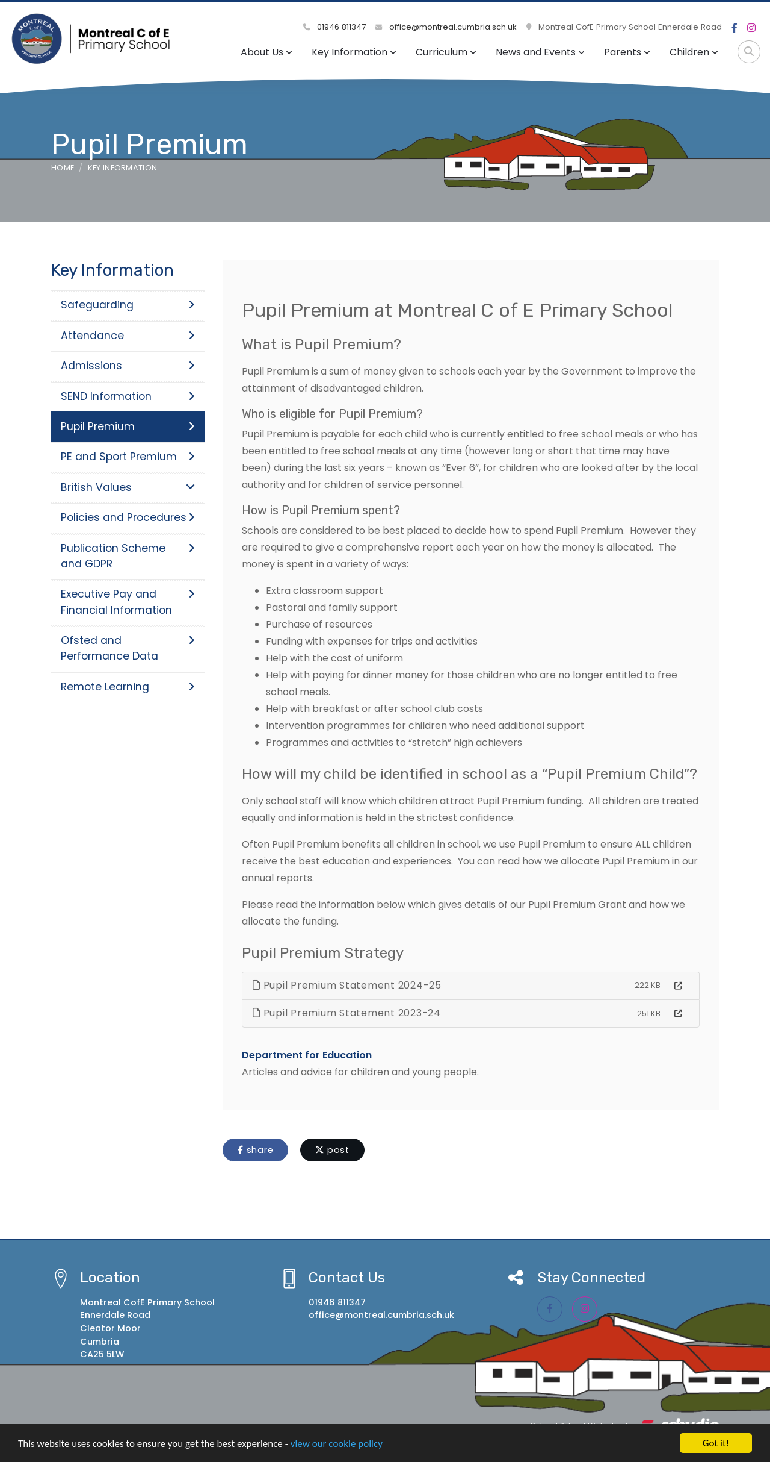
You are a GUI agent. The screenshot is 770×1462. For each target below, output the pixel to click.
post (332, 1150)
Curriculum (446, 52)
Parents (627, 52)
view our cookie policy (337, 1447)
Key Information (354, 52)
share (255, 1150)
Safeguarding (128, 305)
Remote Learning (128, 686)
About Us (266, 52)
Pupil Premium (128, 426)
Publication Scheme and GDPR (128, 556)
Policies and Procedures (128, 517)
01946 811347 (334, 27)
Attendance (128, 335)
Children (694, 52)
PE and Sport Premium (128, 456)
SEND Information (128, 396)
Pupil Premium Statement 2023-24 (347, 1013)
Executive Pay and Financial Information (128, 602)
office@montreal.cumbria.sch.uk (446, 27)
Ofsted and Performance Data (128, 648)
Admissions (128, 365)
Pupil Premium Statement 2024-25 (347, 985)
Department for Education (307, 1055)
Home (62, 168)
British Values (128, 487)
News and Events (540, 52)
